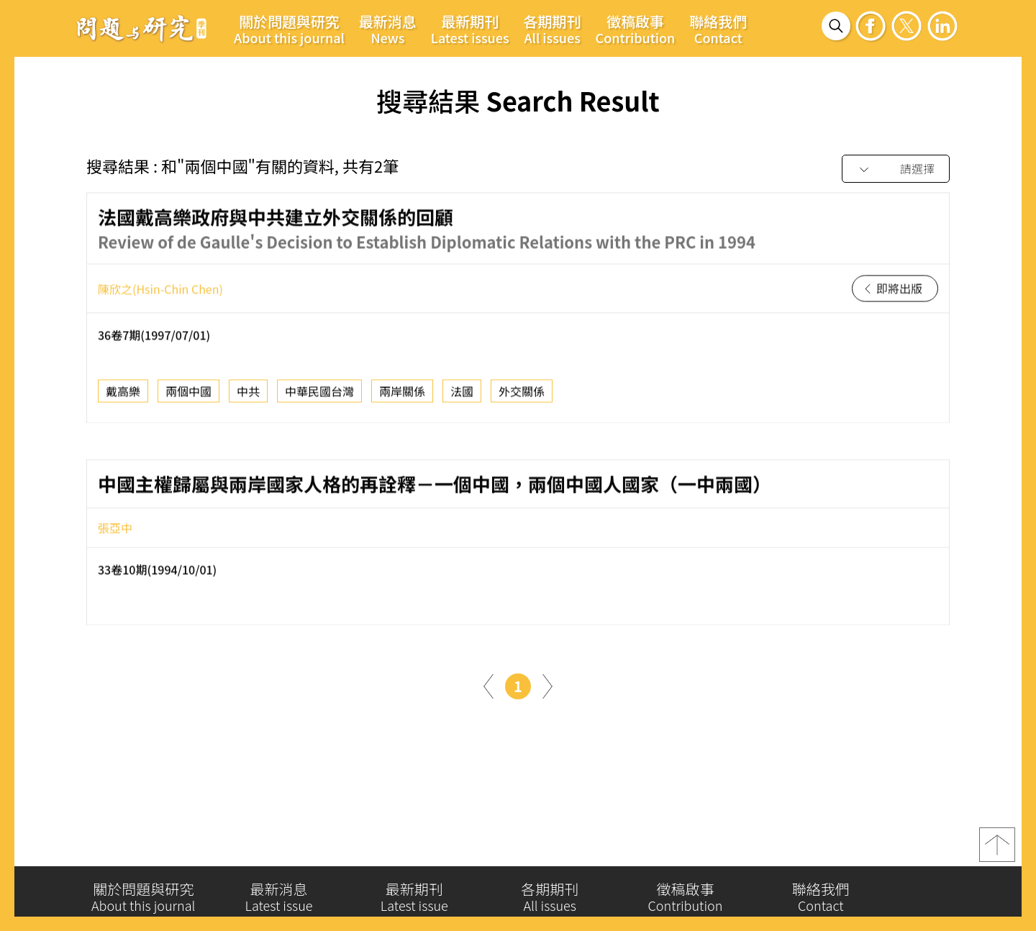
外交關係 (522, 395)
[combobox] (895, 169)
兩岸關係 (402, 395)
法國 (461, 395)
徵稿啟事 (636, 29)
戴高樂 (123, 395)
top (997, 848)
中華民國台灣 (319, 395)
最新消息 (388, 29)
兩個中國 (188, 395)
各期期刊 (552, 29)
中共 (248, 395)
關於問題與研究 (289, 29)
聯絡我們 (718, 29)
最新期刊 (470, 29)
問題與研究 (142, 28)
